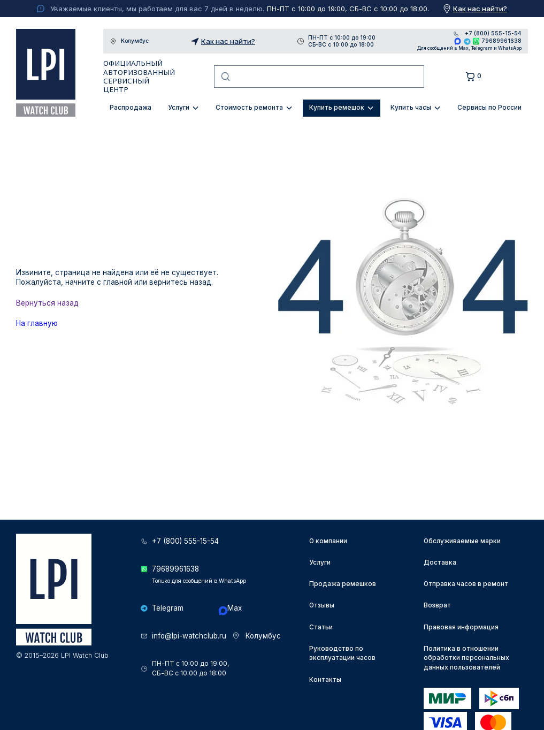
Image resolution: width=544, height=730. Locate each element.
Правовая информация (461, 627)
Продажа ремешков (342, 584)
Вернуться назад (47, 303)
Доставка (440, 562)
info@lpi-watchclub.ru (189, 636)
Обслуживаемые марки (462, 541)
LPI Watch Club (45, 73)
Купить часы (410, 107)
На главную (37, 323)
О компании (328, 541)
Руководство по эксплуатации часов (342, 653)
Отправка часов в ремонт (466, 584)
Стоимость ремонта (249, 107)
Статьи (321, 627)
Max (457, 40)
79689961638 (501, 40)
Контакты (325, 679)
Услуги (178, 107)
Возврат (437, 605)
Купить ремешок (336, 107)
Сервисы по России (489, 107)
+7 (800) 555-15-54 (493, 33)
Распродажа (130, 107)
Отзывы (321, 605)
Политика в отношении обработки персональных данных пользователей (466, 658)
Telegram (467, 40)
